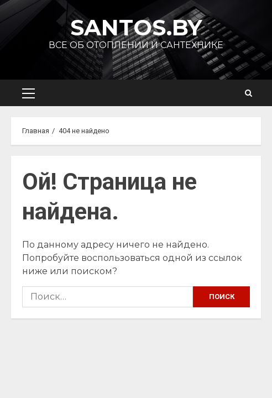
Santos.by (136, 27)
